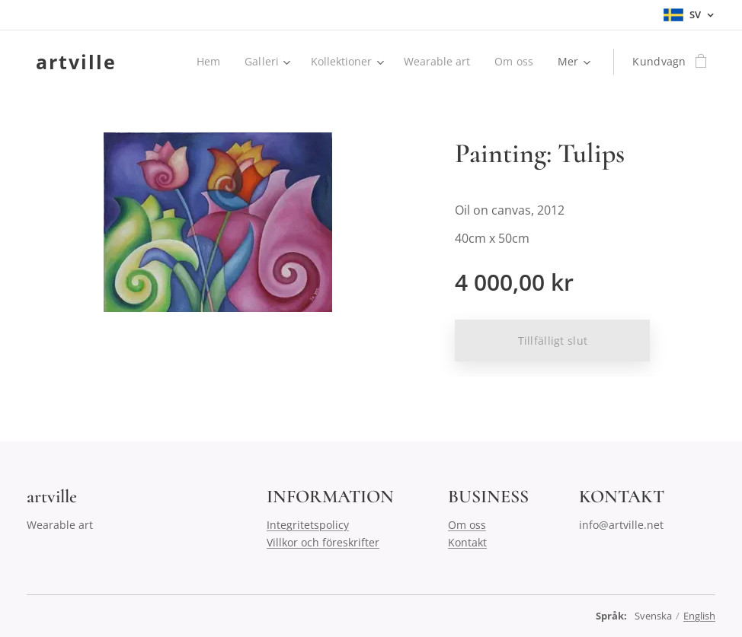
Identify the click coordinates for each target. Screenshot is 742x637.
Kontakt (467, 542)
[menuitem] (205, 62)
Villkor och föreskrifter (323, 542)
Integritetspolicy (308, 525)
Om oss (467, 525)
